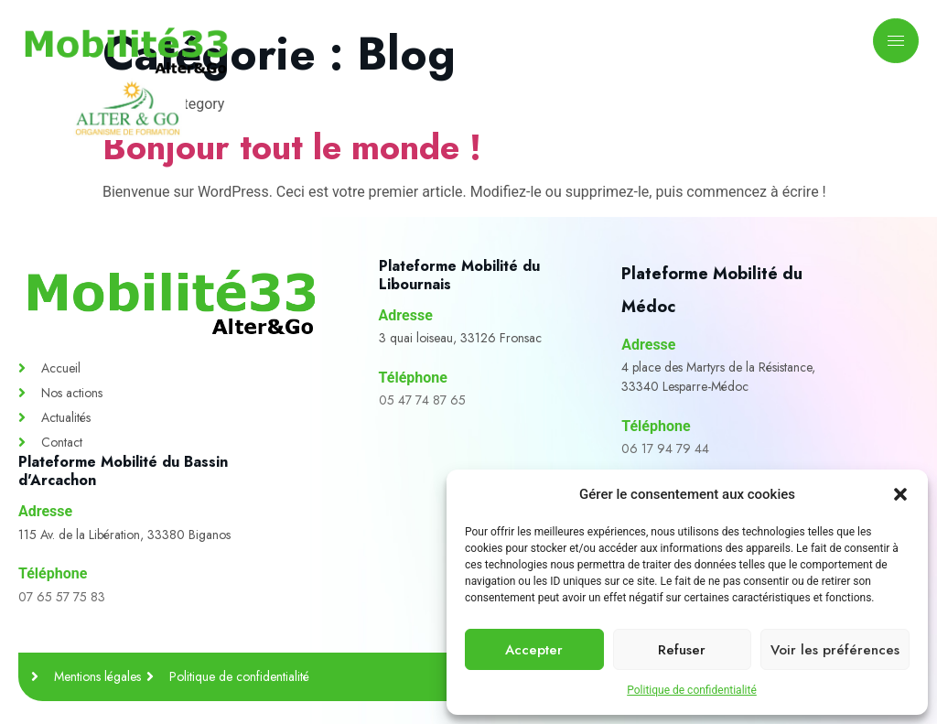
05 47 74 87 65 (422, 400)
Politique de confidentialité (692, 690)
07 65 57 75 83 (61, 597)
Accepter (534, 650)
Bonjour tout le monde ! (291, 147)
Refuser (681, 650)
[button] (900, 494)
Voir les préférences (834, 650)
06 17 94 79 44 (665, 448)
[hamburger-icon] (896, 40)
